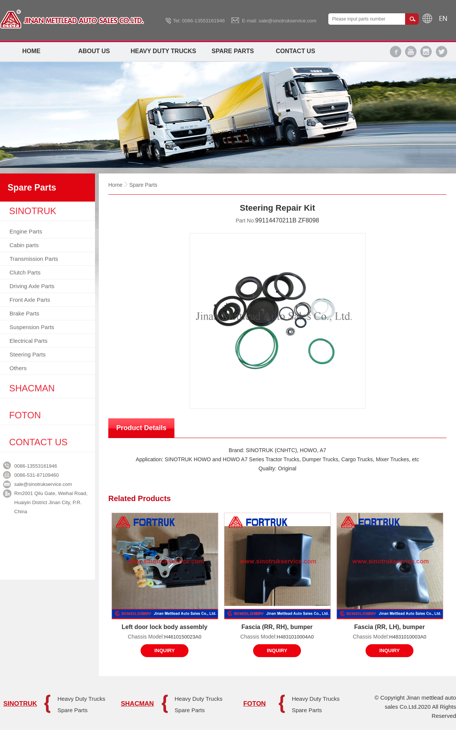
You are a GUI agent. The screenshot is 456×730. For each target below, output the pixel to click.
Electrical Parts (29, 340)
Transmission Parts (34, 258)
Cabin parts (24, 245)
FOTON (254, 703)
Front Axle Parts (30, 299)
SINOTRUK (20, 703)
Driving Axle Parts (32, 286)
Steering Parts (28, 354)
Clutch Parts (25, 272)
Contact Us (295, 51)
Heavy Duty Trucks (163, 51)
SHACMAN (137, 703)
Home (31, 51)
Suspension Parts (32, 327)
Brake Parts (24, 313)
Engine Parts (26, 231)
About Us (94, 51)
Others (18, 368)
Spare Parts (233, 51)
